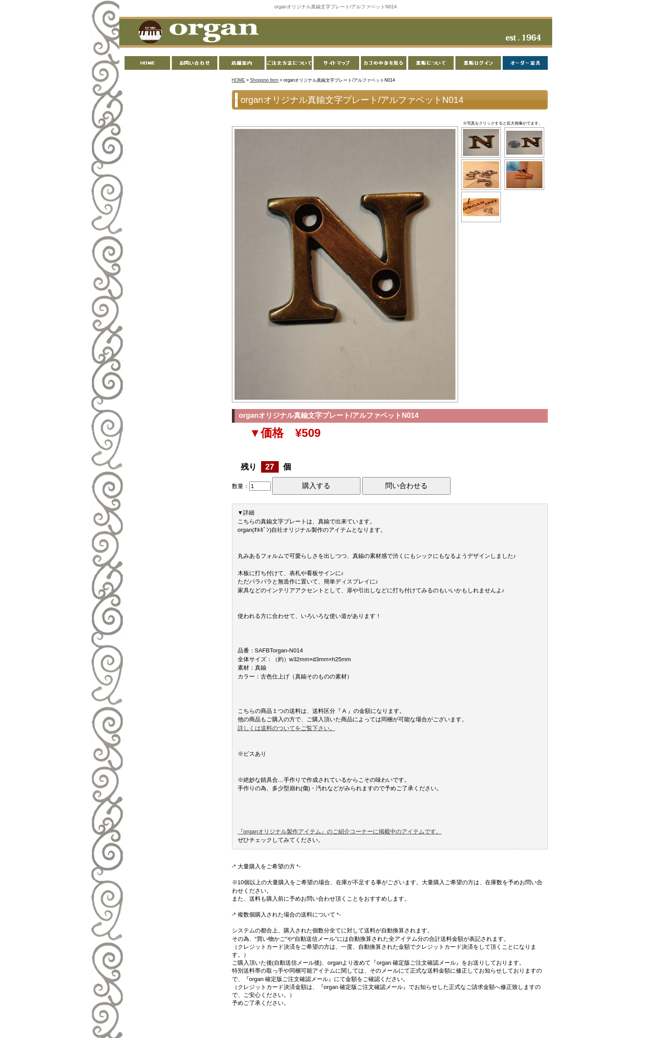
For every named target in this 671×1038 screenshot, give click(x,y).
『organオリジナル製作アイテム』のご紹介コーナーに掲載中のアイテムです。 (340, 831)
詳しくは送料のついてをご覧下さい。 (286, 728)
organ (196, 33)
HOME (238, 80)
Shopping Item (264, 80)
